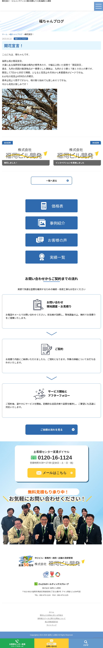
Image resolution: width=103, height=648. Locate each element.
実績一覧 (51, 257)
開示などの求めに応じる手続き (51, 615)
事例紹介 (51, 223)
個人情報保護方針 (51, 622)
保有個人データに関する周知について (51, 618)
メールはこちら (51, 472)
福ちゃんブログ (16, 34)
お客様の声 (51, 240)
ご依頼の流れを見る (51, 429)
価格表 (51, 206)
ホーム (4, 34)
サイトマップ (51, 625)
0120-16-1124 (55, 457)
